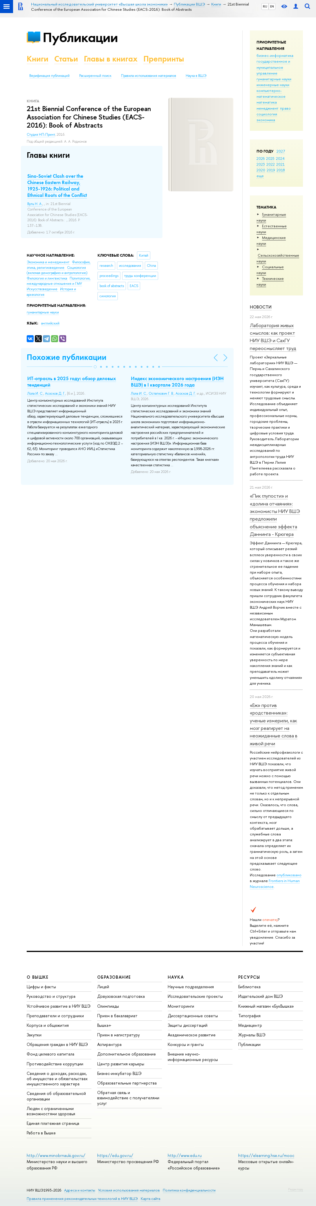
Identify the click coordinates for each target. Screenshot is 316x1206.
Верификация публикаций (49, 75)
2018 (281, 170)
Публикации (80, 37)
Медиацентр (250, 1025)
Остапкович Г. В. (161, 393)
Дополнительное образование (126, 1054)
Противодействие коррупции (55, 1064)
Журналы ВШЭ (252, 1035)
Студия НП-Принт (41, 134)
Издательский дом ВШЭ (260, 996)
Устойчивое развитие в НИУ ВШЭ (59, 1006)
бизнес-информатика (275, 55)
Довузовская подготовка (121, 996)
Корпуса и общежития (48, 1025)
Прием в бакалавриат (117, 1015)
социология (267, 114)
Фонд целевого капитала (50, 1054)
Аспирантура (109, 1044)
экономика (266, 119)
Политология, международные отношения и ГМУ (59, 281)
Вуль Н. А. (34, 204)
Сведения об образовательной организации (56, 1096)
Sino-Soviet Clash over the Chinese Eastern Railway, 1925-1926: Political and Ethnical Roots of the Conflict (57, 185)
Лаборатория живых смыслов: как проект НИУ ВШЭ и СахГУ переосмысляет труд (273, 336)
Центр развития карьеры (120, 1064)
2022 (270, 164)
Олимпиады (108, 1006)
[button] (95, 367)
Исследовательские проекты (195, 996)
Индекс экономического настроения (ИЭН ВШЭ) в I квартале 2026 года (177, 381)
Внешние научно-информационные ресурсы (193, 1056)
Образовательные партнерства (127, 1083)
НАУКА (176, 977)
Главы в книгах (111, 59)
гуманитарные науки (274, 78)
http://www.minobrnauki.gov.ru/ (56, 1155)
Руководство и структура (51, 996)
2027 (281, 151)
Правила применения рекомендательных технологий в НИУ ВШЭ (82, 1198)
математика (267, 102)
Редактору (295, 1189)
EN (272, 6)
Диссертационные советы (193, 1015)
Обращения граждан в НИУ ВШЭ (57, 1044)
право (285, 108)
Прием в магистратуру (118, 1035)
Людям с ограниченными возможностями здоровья (51, 1111)
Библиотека (249, 986)
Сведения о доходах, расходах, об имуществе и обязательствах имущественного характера (57, 1079)
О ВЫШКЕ (38, 977)
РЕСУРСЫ (249, 977)
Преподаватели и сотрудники (55, 1015)
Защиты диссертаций (187, 1025)
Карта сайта (150, 1198)
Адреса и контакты (79, 1190)
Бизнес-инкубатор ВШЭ (119, 1073)
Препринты (163, 59)
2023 (261, 164)
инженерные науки (273, 84)
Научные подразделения (191, 986)
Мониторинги (181, 1006)
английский (50, 323)
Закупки (34, 1035)
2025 (270, 158)
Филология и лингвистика (47, 278)
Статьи (66, 59)
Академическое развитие (192, 1035)
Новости (261, 307)
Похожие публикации (66, 357)
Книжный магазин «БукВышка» (266, 1006)
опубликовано (289, 874)
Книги (37, 59)
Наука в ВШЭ (196, 75)
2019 (271, 170)
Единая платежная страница (53, 1123)
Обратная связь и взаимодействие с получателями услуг (128, 1098)
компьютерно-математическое (271, 93)
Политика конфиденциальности (189, 1190)
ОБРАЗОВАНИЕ (114, 977)
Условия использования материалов (129, 1190)
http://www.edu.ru (185, 1155)
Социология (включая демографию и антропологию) (57, 270)
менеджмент (268, 108)
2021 (280, 164)
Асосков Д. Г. (55, 393)
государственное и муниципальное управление (273, 67)
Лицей (103, 986)
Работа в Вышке (41, 1133)
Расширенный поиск (95, 75)
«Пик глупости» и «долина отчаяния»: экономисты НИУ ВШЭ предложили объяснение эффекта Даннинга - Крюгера (275, 514)
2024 (280, 158)
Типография (249, 1015)
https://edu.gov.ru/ (115, 1155)
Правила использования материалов (148, 75)
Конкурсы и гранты (186, 1044)
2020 (261, 170)
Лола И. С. (35, 393)
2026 (261, 158)
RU (265, 6)
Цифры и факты (41, 986)
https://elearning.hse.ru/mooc (266, 1155)
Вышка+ (104, 1025)
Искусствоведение (42, 289)
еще (260, 175)
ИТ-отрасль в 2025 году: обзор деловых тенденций (71, 381)
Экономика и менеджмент (48, 262)
